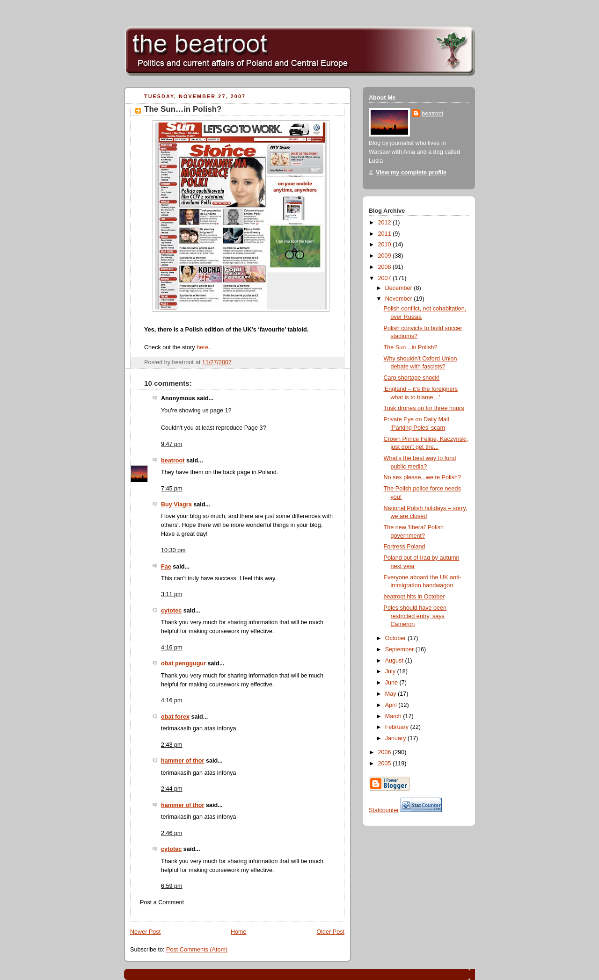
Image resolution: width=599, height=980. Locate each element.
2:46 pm (172, 833)
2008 (385, 267)
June (392, 682)
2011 (385, 234)
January (396, 738)
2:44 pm (172, 788)
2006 (385, 752)
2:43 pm (172, 745)
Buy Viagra (176, 504)
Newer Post (145, 932)
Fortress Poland (404, 546)
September (400, 649)
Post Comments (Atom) (196, 949)
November (399, 298)
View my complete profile (411, 172)
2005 (385, 763)
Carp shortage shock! (412, 378)
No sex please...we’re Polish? (422, 477)
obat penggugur (183, 663)
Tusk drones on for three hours (424, 408)
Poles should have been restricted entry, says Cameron (415, 616)
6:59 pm (172, 886)
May (391, 694)
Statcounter (384, 810)
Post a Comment (162, 902)
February (397, 727)
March (394, 716)
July (391, 671)
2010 (385, 244)
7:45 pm (172, 488)
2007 (385, 278)
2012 (385, 222)
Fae (166, 566)
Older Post (330, 932)
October (396, 638)
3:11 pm (172, 594)
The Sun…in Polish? (182, 109)
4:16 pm (172, 647)
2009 (385, 255)
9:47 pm (172, 444)
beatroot (172, 460)
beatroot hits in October (414, 596)
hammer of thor (182, 760)
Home (239, 932)
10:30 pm (173, 550)
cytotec (171, 610)
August (395, 660)
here (202, 347)
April (392, 705)
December (399, 288)
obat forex (175, 716)
